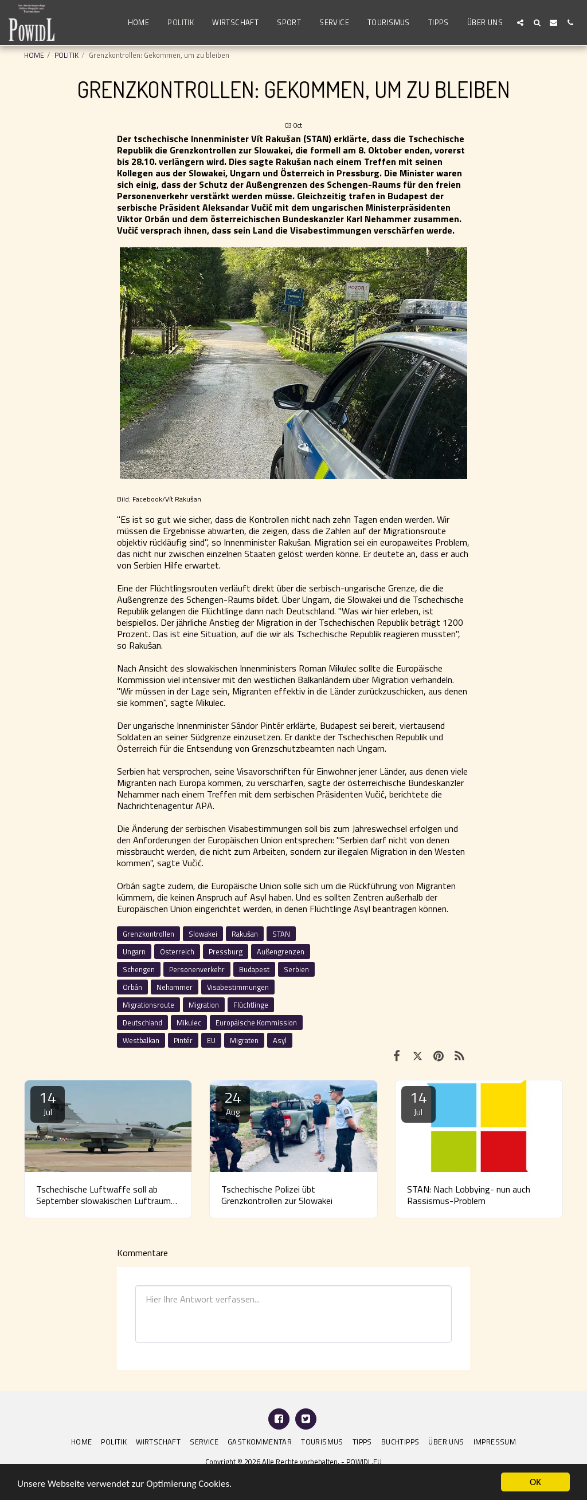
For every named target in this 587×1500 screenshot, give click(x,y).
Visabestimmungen (238, 987)
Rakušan (245, 934)
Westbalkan (141, 1040)
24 (233, 1102)
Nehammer (174, 987)
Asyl (280, 1040)
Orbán (132, 987)
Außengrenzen (280, 951)
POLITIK (66, 55)
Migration (204, 1004)
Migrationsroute (148, 1004)
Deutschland (142, 1022)
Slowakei (203, 934)
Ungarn (134, 951)
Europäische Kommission (256, 1022)
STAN (281, 934)
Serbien (296, 969)
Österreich (177, 951)
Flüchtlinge (250, 1004)
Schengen (139, 969)
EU (211, 1040)
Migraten (244, 1040)
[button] (520, 22)
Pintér (183, 1040)
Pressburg (225, 951)
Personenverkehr (197, 969)
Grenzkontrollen (148, 934)
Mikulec (189, 1022)
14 (47, 1102)
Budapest (254, 969)
